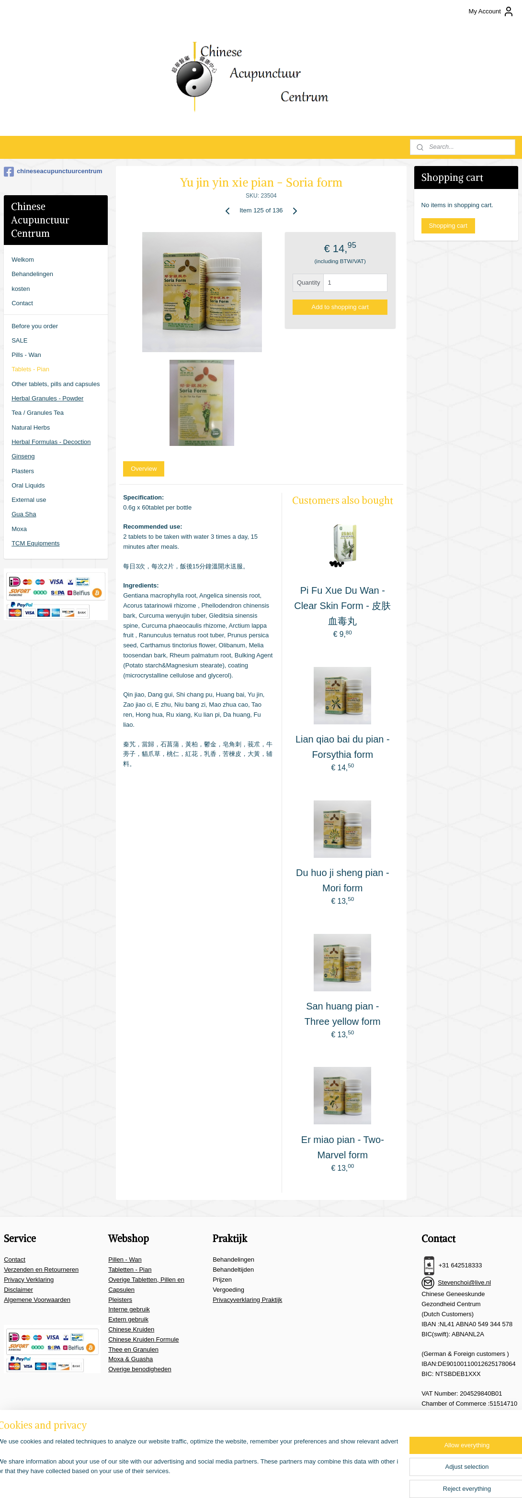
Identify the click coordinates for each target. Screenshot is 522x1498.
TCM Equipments (35, 543)
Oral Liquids (28, 485)
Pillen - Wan (125, 1259)
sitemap (250, 1480)
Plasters (22, 471)
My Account (491, 11)
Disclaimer (18, 1289)
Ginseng (22, 456)
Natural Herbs (30, 427)
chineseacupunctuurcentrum (53, 172)
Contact (22, 303)
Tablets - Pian (30, 369)
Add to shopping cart (339, 307)
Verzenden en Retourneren (41, 1269)
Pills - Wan (26, 354)
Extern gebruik (128, 1319)
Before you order (34, 326)
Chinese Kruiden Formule (143, 1339)
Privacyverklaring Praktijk (247, 1299)
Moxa (19, 529)
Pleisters (120, 1299)
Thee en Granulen (133, 1349)
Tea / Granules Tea (37, 412)
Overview (144, 468)
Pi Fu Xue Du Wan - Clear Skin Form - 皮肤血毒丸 (342, 605)
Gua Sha (23, 514)
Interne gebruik (129, 1309)
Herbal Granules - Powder (47, 398)
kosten (20, 288)
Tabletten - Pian (129, 1269)
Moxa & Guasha (130, 1359)
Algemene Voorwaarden (37, 1299)
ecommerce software (299, 1480)
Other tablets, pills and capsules (55, 384)
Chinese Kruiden (131, 1329)
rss (267, 1480)
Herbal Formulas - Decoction (51, 441)
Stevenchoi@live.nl (464, 1282)
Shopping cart (448, 225)
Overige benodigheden (139, 1369)
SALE (19, 340)
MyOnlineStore (374, 1480)
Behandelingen (32, 273)
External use (28, 499)
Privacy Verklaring (29, 1279)
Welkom (22, 259)
